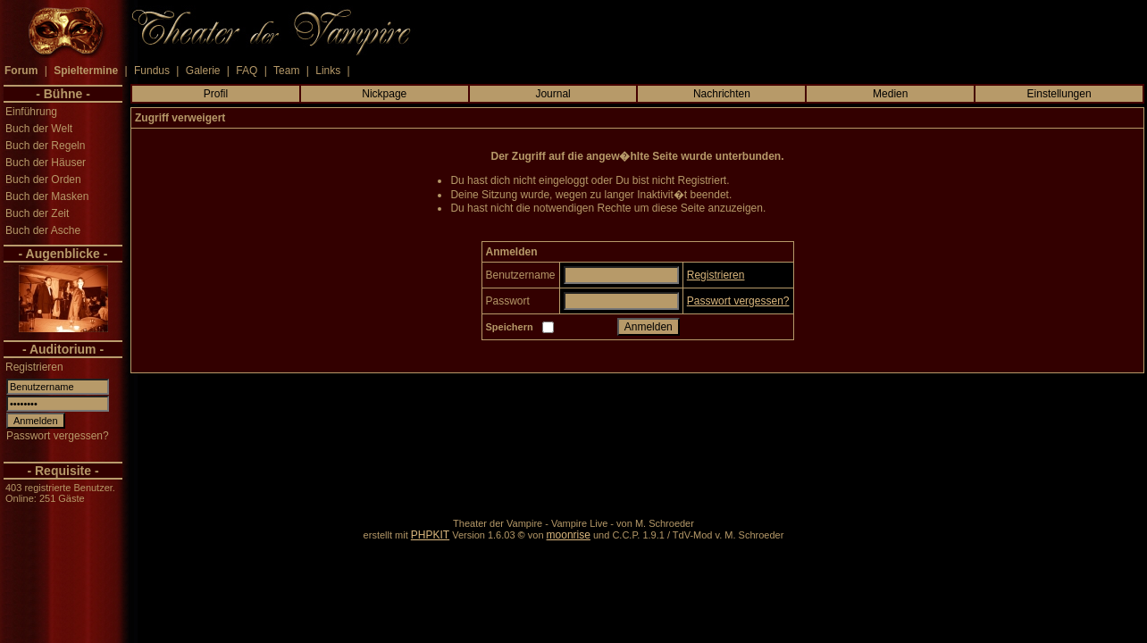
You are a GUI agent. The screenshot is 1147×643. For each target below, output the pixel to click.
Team (286, 70)
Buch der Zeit (37, 213)
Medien (890, 94)
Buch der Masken (46, 196)
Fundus (152, 70)
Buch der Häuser (45, 162)
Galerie (203, 70)
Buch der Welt (38, 128)
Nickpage (384, 94)
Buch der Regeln (45, 145)
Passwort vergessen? (57, 436)
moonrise (568, 535)
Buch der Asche (42, 230)
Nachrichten (721, 94)
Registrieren (34, 367)
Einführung (31, 111)
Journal (552, 94)
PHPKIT (430, 535)
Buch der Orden (43, 179)
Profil (216, 94)
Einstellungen (1059, 94)
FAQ (246, 70)
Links (327, 70)
